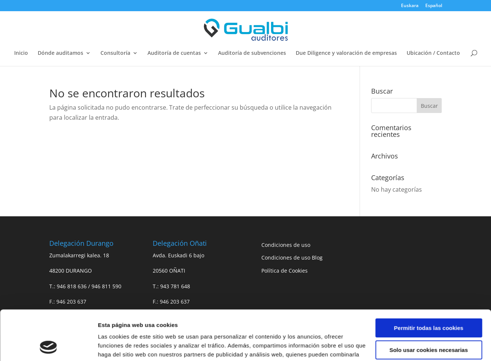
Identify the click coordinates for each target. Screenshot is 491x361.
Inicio (21, 53)
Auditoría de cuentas (174, 53)
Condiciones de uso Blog (292, 257)
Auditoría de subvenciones (252, 53)
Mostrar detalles (120, 346)
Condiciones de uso (285, 244)
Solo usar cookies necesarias (428, 303)
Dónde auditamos (60, 53)
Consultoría (115, 53)
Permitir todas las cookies (428, 281)
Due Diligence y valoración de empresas (346, 53)
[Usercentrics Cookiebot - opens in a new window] (48, 346)
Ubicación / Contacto (433, 53)
